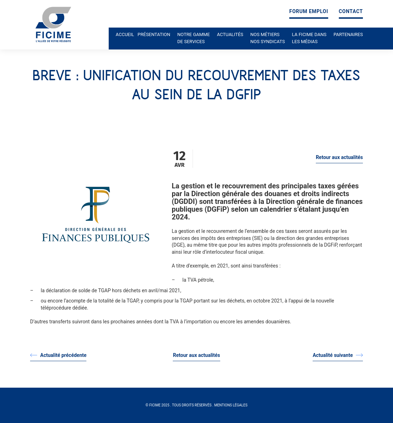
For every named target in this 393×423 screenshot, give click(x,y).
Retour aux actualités (339, 157)
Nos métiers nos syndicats (267, 38)
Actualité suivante (338, 355)
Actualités (230, 34)
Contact (351, 11)
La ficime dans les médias (309, 38)
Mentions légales (230, 405)
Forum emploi (308, 11)
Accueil (125, 34)
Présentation (154, 34)
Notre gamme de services (193, 38)
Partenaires (348, 34)
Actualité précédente (58, 355)
